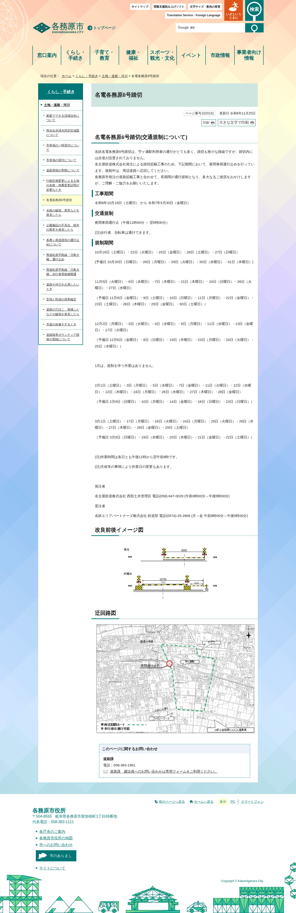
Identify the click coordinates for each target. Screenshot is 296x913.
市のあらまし (61, 856)
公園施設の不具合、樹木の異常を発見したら (62, 228)
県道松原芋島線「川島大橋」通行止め (62, 257)
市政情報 (220, 55)
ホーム (66, 76)
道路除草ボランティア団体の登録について (62, 337)
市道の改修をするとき (61, 324)
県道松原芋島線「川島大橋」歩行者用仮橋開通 (62, 272)
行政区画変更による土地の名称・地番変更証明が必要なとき (62, 185)
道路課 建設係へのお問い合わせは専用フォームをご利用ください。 (164, 771)
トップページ (104, 28)
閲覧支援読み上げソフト (169, 6)
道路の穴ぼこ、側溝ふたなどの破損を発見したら (62, 312)
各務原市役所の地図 (56, 838)
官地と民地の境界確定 (61, 299)
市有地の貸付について (61, 160)
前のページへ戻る (172, 801)
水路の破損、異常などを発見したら (62, 213)
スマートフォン (252, 801)
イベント (191, 55)
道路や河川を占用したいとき (62, 287)
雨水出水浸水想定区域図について (62, 133)
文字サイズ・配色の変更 (205, 6)
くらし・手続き (75, 55)
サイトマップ (140, 6)
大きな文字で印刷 (234, 122)
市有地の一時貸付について (62, 148)
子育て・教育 (104, 55)
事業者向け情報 (249, 55)
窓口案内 (47, 55)
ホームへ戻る (203, 801)
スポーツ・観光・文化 (162, 55)
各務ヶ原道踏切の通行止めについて (62, 242)
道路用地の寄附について (62, 170)
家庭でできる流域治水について (62, 118)
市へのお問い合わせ (56, 845)
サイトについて (52, 868)
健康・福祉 (133, 55)
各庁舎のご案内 (52, 832)
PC (233, 801)
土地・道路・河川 (115, 76)
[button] (233, 10)
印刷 (206, 122)
